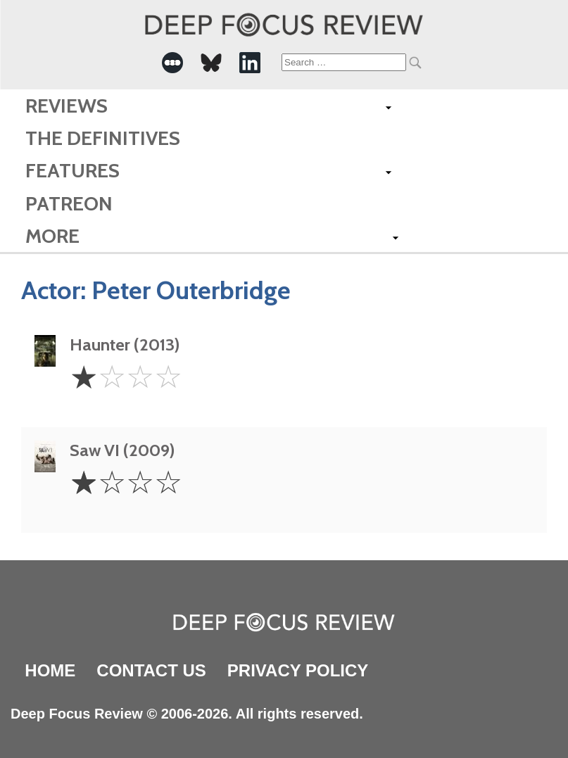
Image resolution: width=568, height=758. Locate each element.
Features (72, 170)
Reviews (66, 106)
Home (50, 670)
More (52, 236)
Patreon (69, 203)
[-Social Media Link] (172, 62)
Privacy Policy (297, 670)
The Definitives (102, 138)
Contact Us (151, 670)
